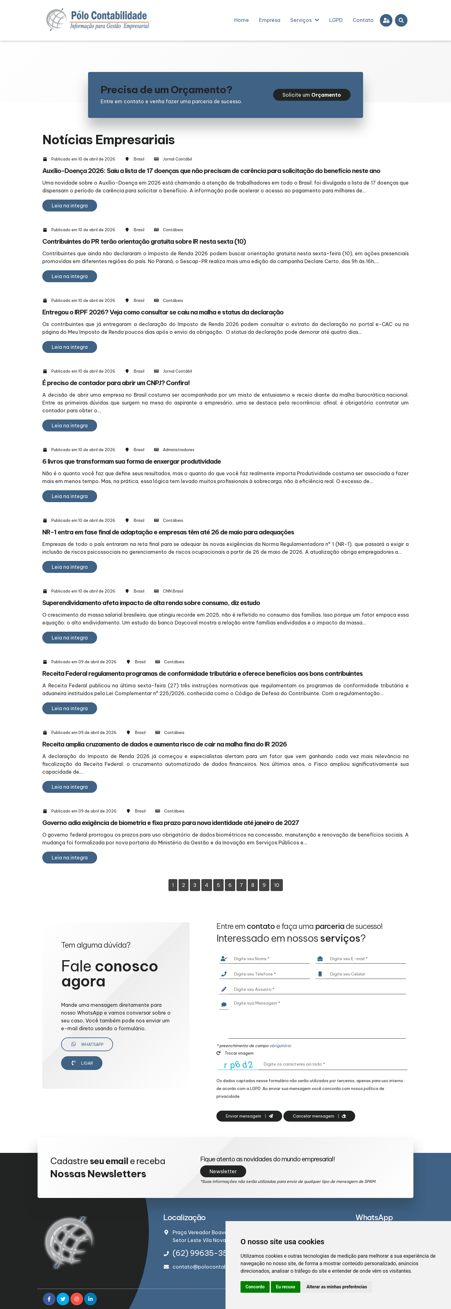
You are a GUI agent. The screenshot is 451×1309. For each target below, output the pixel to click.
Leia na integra (70, 205)
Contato (363, 20)
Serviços (304, 20)
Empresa (269, 20)
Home (241, 20)
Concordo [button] (255, 1286)
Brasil (139, 158)
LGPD (336, 20)
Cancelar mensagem (319, 1116)
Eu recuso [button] (285, 1286)
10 (276, 885)
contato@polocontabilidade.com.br (217, 1267)
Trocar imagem (235, 1053)
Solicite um (312, 95)
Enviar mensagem (249, 1116)
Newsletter (223, 1171)
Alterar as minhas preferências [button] (337, 1286)
